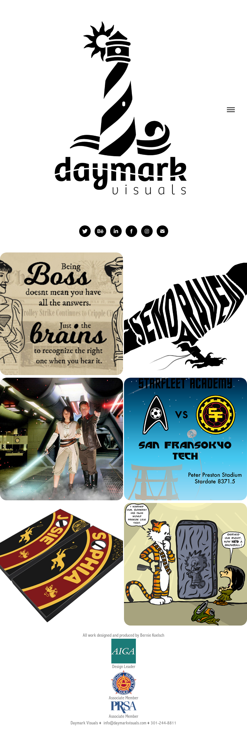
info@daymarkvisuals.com (125, 723)
